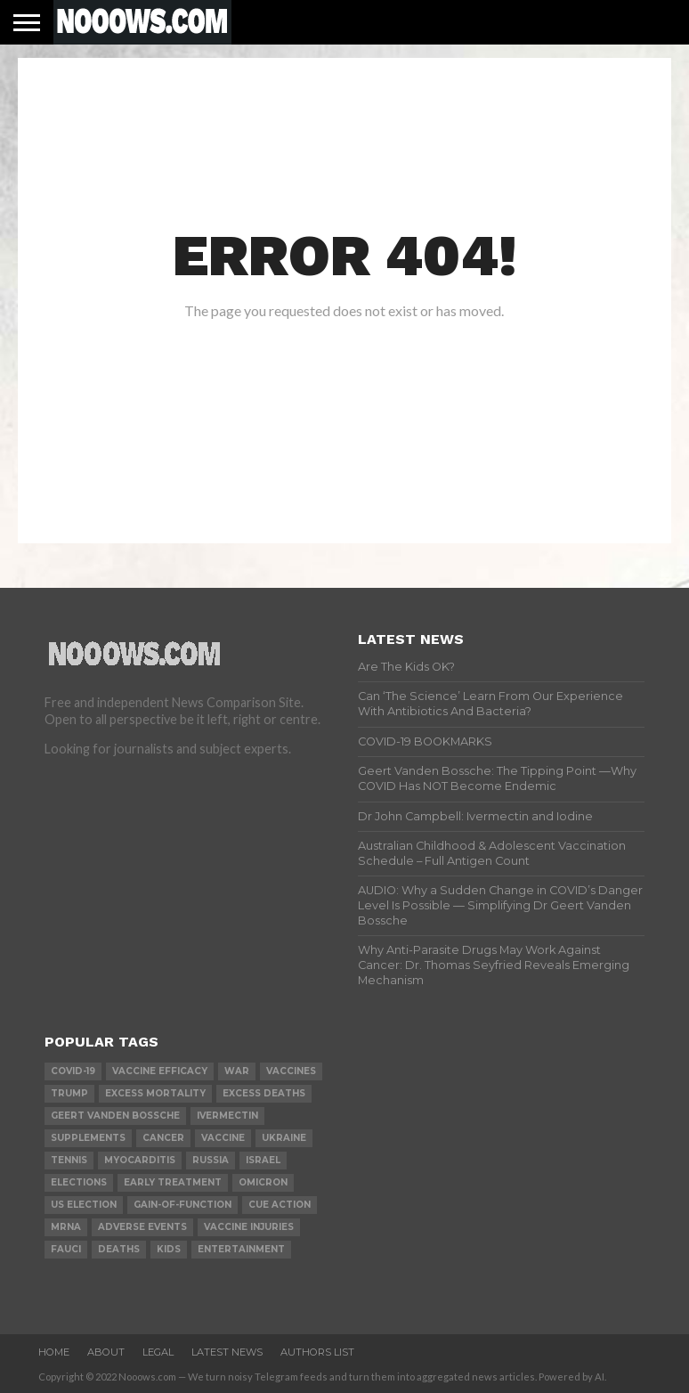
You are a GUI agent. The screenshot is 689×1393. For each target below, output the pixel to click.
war (236, 1071)
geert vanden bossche (115, 1115)
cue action (279, 1204)
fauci (66, 1249)
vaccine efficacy (159, 1071)
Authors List (317, 1352)
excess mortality (155, 1093)
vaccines (291, 1071)
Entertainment (241, 1249)
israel (263, 1160)
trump (69, 1093)
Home (53, 1352)
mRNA (66, 1227)
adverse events (142, 1227)
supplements (88, 1138)
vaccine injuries (249, 1227)
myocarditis (139, 1160)
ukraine (284, 1138)
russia (210, 1160)
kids (169, 1249)
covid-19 (73, 1071)
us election (84, 1204)
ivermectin (227, 1115)
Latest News (227, 1352)
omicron (263, 1182)
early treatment (173, 1182)
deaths (119, 1249)
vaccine (223, 1138)
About (106, 1352)
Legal (158, 1352)
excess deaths (264, 1093)
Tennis (69, 1160)
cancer (163, 1138)
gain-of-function (182, 1204)
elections (79, 1182)
